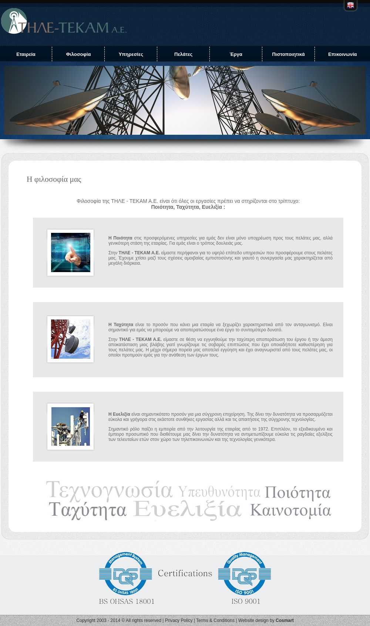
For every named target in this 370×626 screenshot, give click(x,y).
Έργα (235, 54)
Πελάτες (183, 54)
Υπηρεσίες (131, 54)
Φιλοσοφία (78, 54)
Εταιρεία (26, 54)
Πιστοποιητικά (288, 54)
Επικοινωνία (342, 54)
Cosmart (285, 620)
